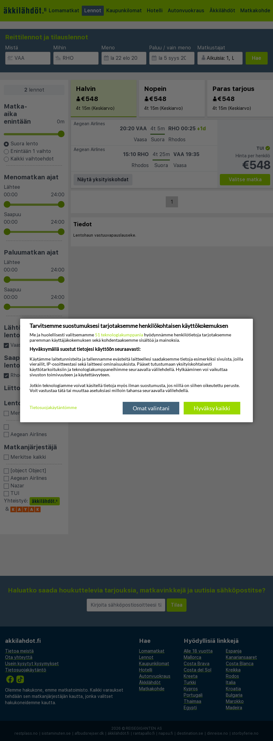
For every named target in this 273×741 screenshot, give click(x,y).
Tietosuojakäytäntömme (53, 407)
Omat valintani (151, 408)
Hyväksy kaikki (212, 408)
